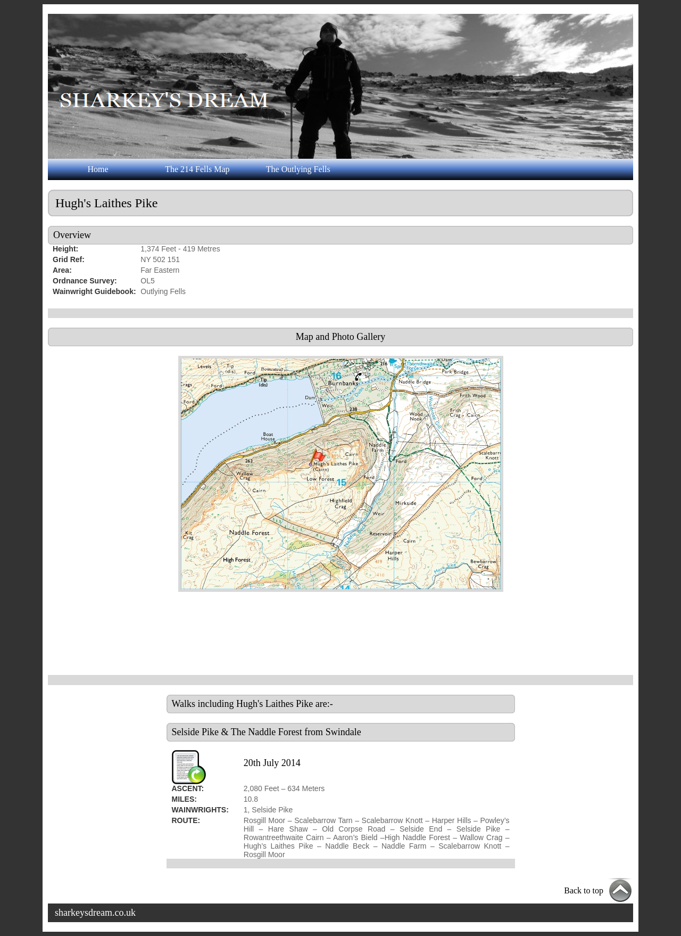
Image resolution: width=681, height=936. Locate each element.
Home (97, 169)
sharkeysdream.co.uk (95, 912)
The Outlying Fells (298, 169)
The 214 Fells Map (197, 169)
